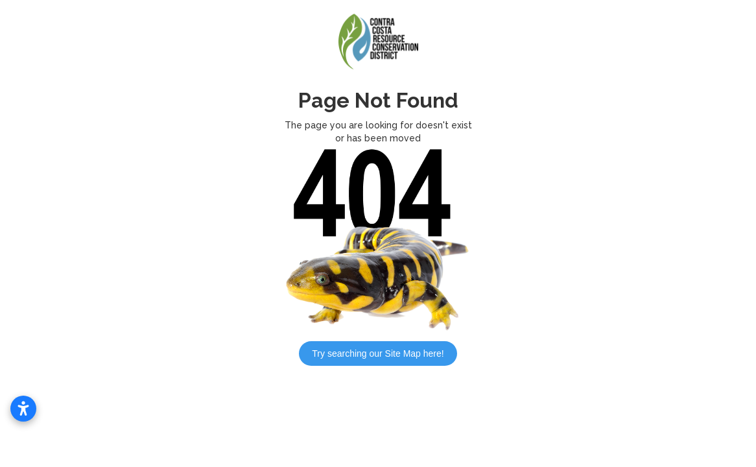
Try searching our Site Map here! (377, 353)
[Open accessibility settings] (23, 409)
